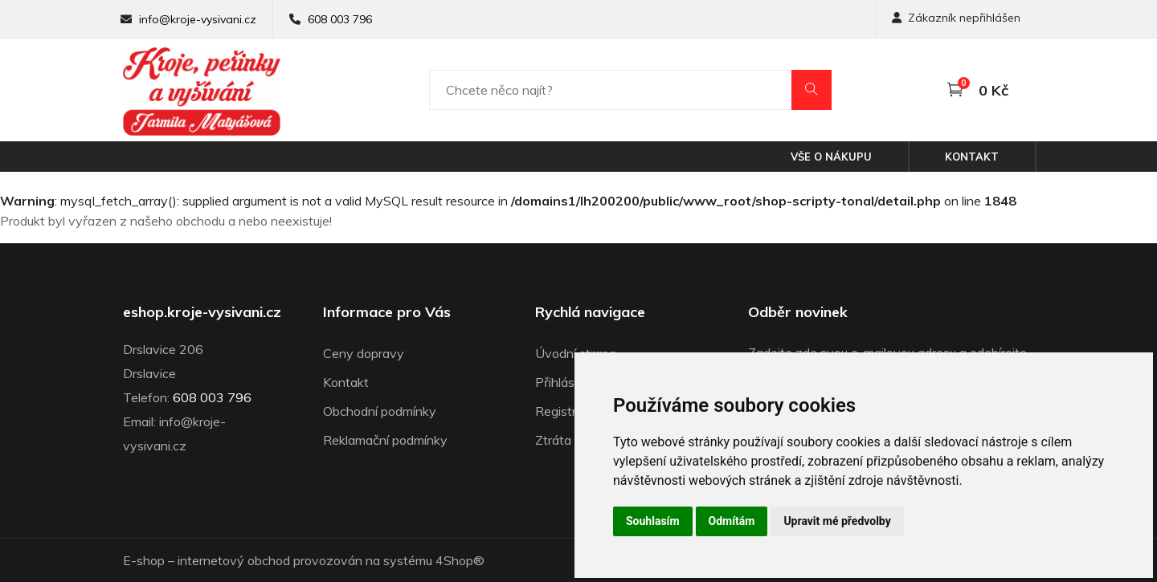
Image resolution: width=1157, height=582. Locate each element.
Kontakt (972, 156)
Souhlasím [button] (653, 521)
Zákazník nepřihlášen (956, 17)
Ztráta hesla (570, 440)
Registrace (566, 411)
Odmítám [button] (732, 521)
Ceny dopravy (363, 353)
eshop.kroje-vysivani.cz (202, 312)
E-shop (144, 560)
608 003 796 (340, 19)
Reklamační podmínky (385, 440)
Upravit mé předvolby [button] (836, 521)
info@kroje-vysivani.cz (197, 19)
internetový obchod (234, 560)
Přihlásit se (567, 382)
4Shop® (459, 560)
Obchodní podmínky (379, 411)
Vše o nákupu (831, 156)
